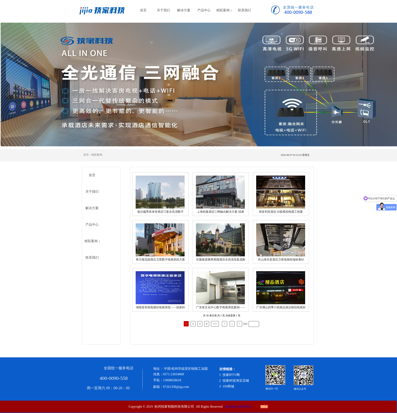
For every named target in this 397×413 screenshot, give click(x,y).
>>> (215, 323)
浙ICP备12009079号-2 (238, 406)
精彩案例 (223, 10)
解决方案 (183, 10)
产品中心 (204, 10)
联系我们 (244, 10)
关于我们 (163, 10)
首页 (143, 10)
